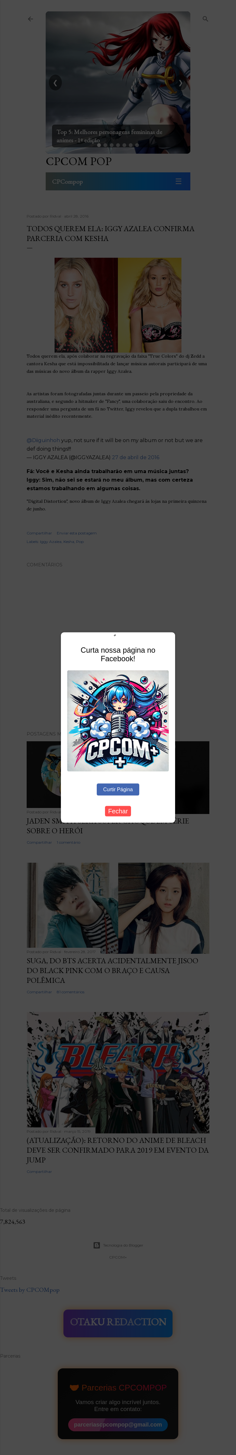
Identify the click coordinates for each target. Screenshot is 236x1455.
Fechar (118, 811)
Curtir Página (118, 789)
